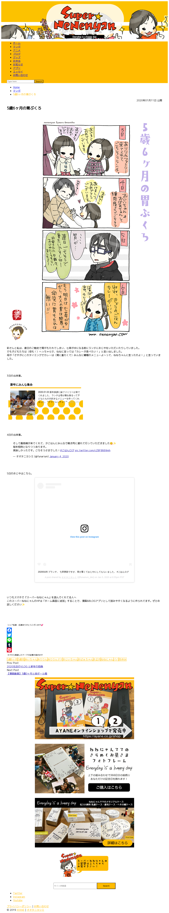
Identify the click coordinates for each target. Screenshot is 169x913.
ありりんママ (55, 659)
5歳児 (21, 659)
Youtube (17, 900)
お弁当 (16, 61)
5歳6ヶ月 (12, 659)
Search (106, 886)
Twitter (17, 893)
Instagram (19, 896)
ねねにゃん (107, 659)
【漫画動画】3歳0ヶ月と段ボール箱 (27, 673)
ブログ (16, 54)
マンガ (16, 46)
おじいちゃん (70, 659)
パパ (116, 659)
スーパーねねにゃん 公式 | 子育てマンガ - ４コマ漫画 (84, 19)
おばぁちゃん (85, 659)
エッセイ (18, 71)
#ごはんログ (67, 450)
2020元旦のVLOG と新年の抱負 (25, 666)
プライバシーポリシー (19, 906)
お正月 (97, 659)
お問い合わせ (20, 75)
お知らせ (18, 64)
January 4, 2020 (59, 456)
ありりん (42, 659)
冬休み (122, 659)
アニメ (16, 50)
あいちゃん (31, 659)
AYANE (20, 910)
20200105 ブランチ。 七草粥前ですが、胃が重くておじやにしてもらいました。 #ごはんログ (83, 572)
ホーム (16, 43)
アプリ (16, 68)
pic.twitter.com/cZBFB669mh (92, 450)
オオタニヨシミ (69, 577)
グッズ (16, 57)
